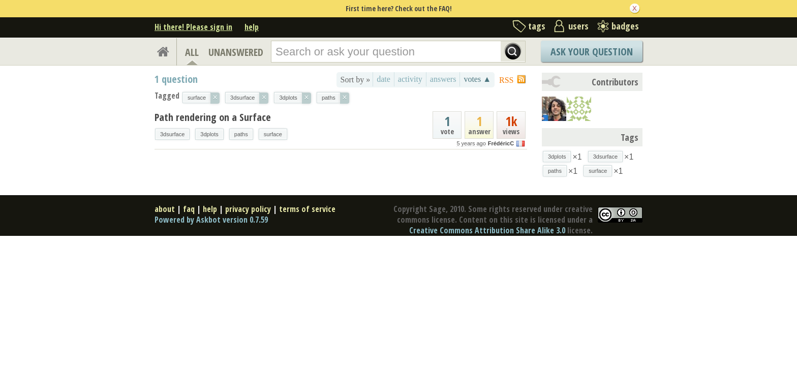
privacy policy (248, 209)
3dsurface (172, 134)
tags (536, 26)
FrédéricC (501, 143)
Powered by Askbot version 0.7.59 (211, 219)
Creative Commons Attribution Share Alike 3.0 (487, 230)
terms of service (307, 209)
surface (273, 134)
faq (189, 209)
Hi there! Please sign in (193, 27)
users (578, 26)
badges (625, 26)
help (251, 27)
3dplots (209, 134)
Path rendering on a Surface (213, 117)
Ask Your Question (591, 51)
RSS (506, 80)
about (165, 209)
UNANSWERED (235, 52)
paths (241, 134)
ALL (192, 52)
